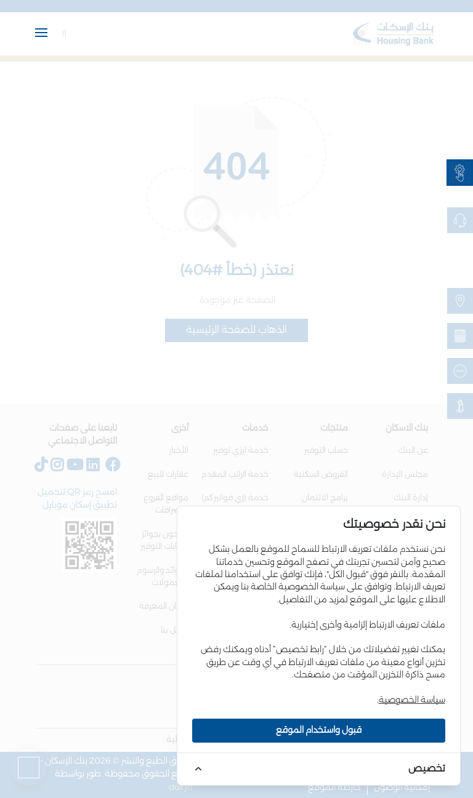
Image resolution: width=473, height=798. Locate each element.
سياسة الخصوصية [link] (412, 700)
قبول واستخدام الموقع (319, 730)
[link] (460, 172)
